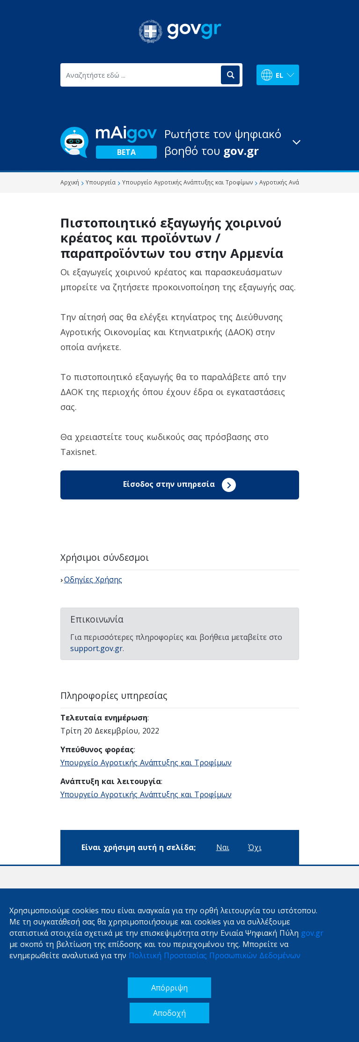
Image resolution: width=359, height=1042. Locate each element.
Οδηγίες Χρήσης (93, 579)
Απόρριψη (169, 988)
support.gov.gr (96, 648)
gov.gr (312, 933)
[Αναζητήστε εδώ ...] (140, 75)
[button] (179, 142)
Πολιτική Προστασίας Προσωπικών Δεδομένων (214, 955)
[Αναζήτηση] (230, 75)
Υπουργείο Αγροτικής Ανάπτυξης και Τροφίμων (146, 762)
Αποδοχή (169, 1013)
